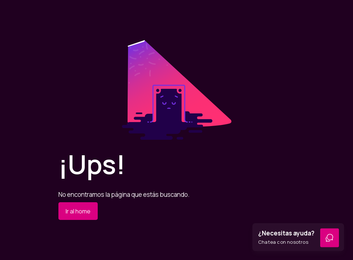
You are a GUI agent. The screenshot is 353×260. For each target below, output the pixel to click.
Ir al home (78, 211)
